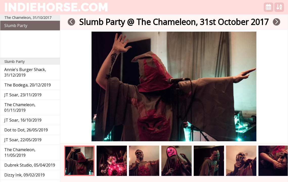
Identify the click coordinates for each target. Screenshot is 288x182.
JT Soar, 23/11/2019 (22, 95)
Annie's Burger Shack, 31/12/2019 (25, 72)
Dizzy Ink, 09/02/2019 (24, 175)
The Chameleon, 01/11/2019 (19, 107)
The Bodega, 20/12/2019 (27, 85)
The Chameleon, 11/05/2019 (19, 152)
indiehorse (56, 7)
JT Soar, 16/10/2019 (22, 120)
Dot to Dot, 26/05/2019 (26, 130)
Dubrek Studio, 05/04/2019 (29, 165)
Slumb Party (15, 25)
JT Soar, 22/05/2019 (22, 140)
